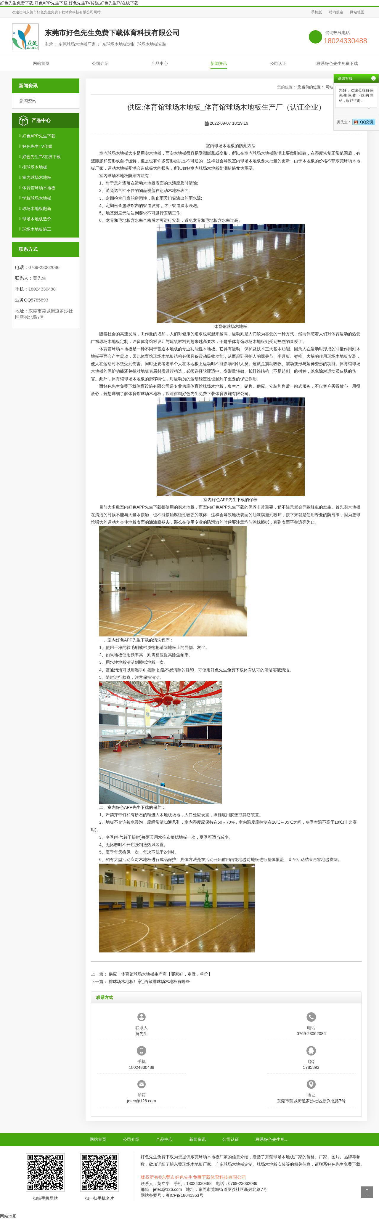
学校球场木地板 (36, 198)
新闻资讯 (219, 63)
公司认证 (278, 63)
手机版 (316, 12)
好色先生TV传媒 (37, 146)
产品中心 (159, 63)
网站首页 (41, 63)
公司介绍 (100, 63)
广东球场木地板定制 (109, 341)
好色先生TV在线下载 (41, 156)
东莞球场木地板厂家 (209, 1156)
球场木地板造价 (36, 218)
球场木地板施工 (36, 229)
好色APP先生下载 (38, 136)
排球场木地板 (34, 167)
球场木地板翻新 (36, 208)
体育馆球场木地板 (38, 187)
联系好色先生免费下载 (337, 63)
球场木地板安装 (341, 356)
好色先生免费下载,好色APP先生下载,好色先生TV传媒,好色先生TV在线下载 (69, 3)
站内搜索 (336, 12)
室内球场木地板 (36, 177)
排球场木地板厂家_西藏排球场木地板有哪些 (149, 981)
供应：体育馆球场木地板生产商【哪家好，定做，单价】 (160, 974)
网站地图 (357, 12)
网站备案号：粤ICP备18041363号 (172, 1195)
